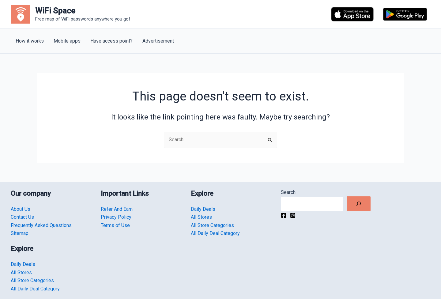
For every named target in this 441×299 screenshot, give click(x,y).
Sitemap (19, 233)
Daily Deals (23, 264)
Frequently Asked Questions (41, 225)
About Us (20, 209)
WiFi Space (55, 10)
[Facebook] (283, 215)
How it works (30, 41)
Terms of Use (115, 225)
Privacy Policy (116, 217)
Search (288, 192)
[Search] (359, 203)
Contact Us (22, 217)
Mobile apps (67, 41)
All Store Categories (32, 280)
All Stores (21, 272)
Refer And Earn (117, 209)
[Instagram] (293, 215)
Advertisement (158, 41)
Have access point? (111, 41)
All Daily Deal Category (35, 289)
